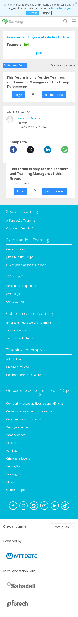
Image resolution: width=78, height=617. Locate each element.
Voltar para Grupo (15, 65)
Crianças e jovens (18, 458)
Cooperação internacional (23, 419)
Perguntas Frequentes (21, 286)
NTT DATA (13, 359)
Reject (46, 13)
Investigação (14, 474)
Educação (12, 443)
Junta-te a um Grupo (20, 257)
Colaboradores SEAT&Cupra (25, 375)
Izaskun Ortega (28, 118)
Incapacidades (15, 435)
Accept (33, 13)
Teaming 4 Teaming (19, 330)
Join (39, 53)
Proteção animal (17, 427)
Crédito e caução (17, 367)
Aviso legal (13, 294)
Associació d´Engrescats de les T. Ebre (37, 37)
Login (18, 95)
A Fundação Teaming (20, 220)
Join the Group (54, 95)
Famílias (11, 450)
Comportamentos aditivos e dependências (34, 403)
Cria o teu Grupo (17, 249)
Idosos (10, 482)
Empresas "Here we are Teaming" (29, 322)
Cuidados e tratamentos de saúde (29, 411)
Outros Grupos (16, 490)
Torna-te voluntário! (19, 338)
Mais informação (61, 8)
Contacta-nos (15, 302)
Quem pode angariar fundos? (26, 265)
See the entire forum (63, 65)
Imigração (13, 466)
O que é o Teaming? (19, 228)
